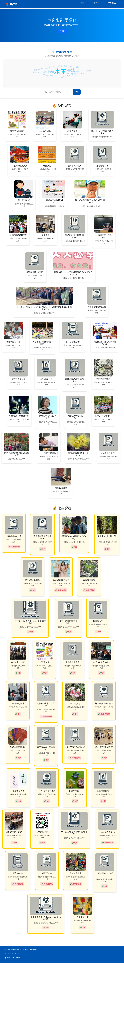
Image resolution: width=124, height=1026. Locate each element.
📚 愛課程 (12, 4)
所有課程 (96, 3)
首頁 (82, 3)
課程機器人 (112, 3)
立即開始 (62, 30)
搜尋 (77, 92)
